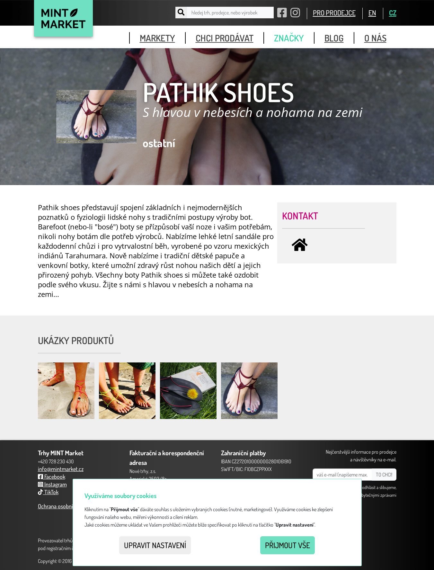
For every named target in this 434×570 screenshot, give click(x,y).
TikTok (48, 491)
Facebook (51, 476)
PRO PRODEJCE (334, 12)
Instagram (52, 484)
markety (157, 38)
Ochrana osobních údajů (65, 506)
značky (289, 38)
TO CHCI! (384, 474)
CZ (392, 12)
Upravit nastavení (155, 545)
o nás (375, 38)
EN (372, 12)
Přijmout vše (287, 545)
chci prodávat (224, 38)
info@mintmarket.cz (61, 468)
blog (334, 38)
